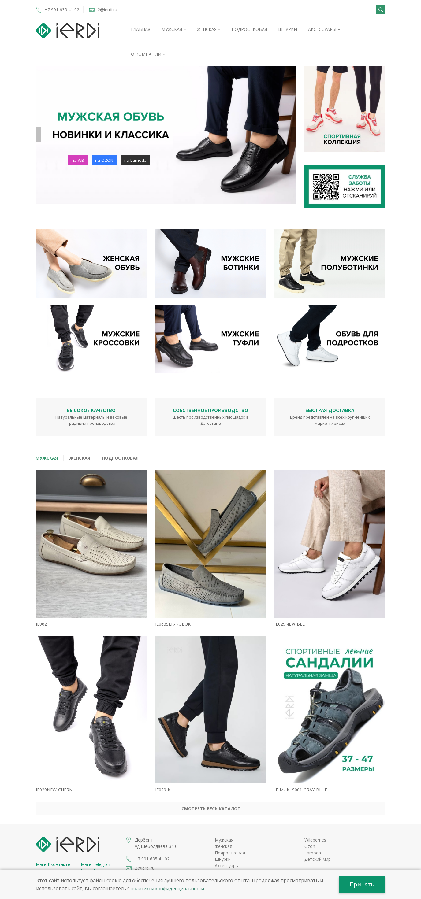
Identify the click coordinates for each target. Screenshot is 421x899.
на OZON (105, 160)
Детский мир (317, 842)
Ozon (309, 829)
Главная (140, 29)
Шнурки (287, 29)
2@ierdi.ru (116, 9)
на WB (78, 160)
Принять (360, 884)
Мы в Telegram (96, 847)
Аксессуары (324, 29)
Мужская (173, 29)
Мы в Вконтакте (53, 847)
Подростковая (249, 29)
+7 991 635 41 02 (64, 9)
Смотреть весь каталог (210, 791)
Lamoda (312, 835)
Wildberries (315, 822)
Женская (209, 29)
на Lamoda (137, 160)
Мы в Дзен (92, 853)
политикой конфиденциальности (171, 888)
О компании (148, 54)
